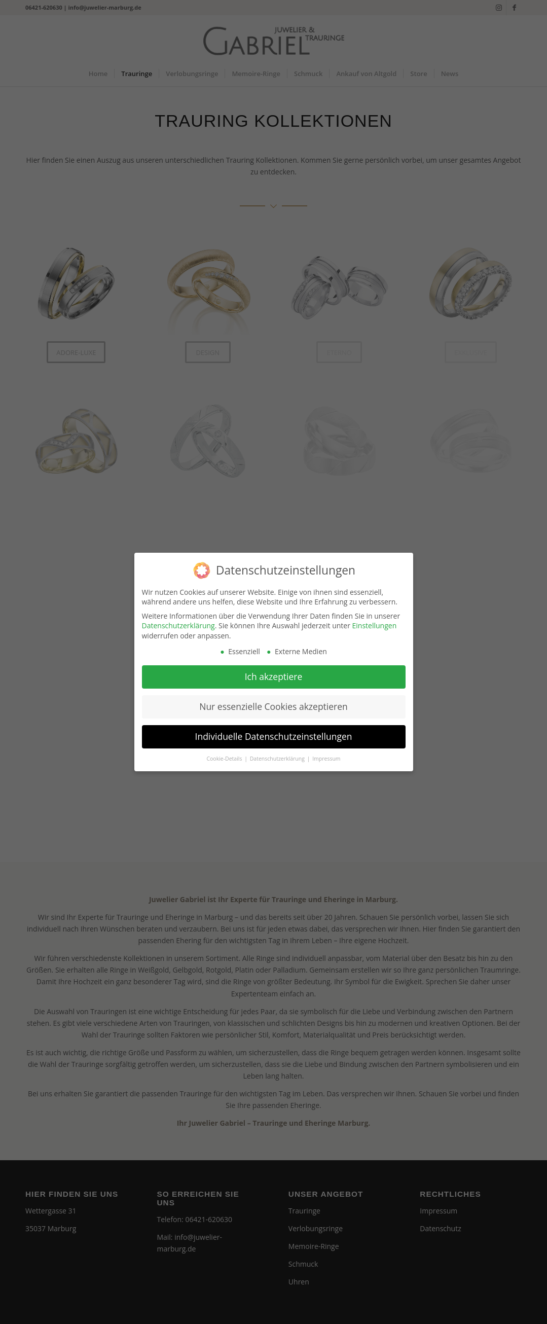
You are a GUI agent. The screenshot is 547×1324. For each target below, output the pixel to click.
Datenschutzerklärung (178, 620)
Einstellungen (374, 620)
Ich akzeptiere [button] (274, 671)
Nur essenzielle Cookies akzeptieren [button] (273, 701)
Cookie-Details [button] (224, 753)
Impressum (326, 753)
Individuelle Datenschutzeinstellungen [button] (273, 731)
